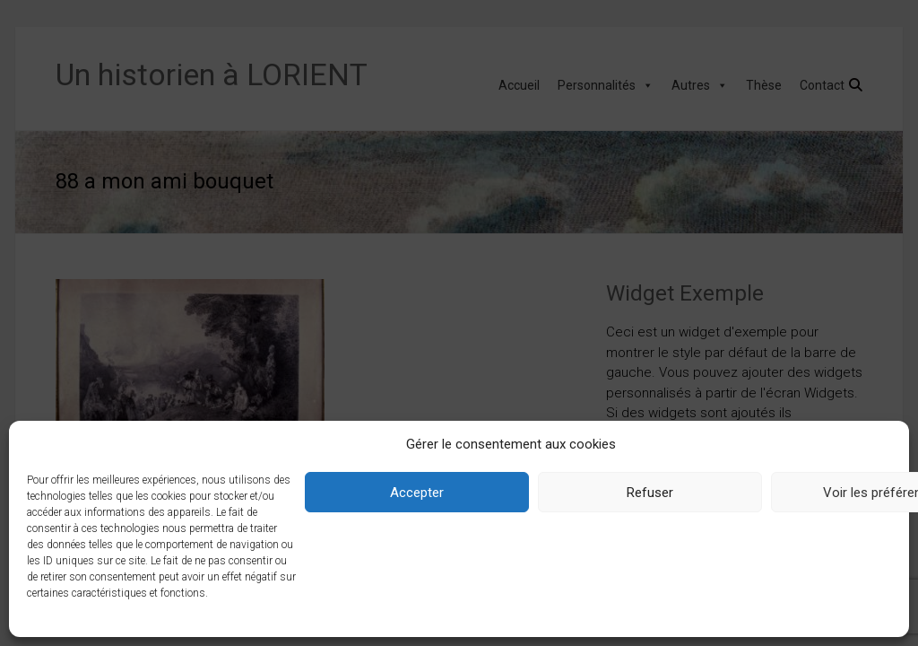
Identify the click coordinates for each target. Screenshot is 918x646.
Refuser (650, 492)
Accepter (417, 492)
